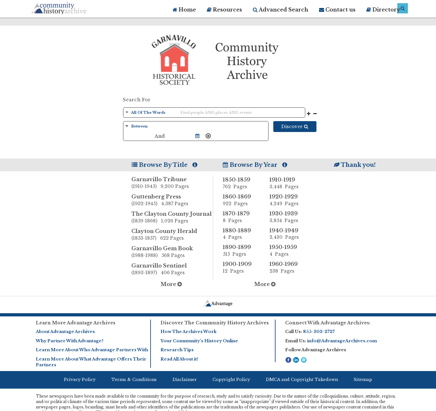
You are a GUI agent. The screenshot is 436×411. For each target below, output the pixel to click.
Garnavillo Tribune (172, 183)
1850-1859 (241, 183)
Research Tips (177, 349)
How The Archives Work (188, 331)
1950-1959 (288, 250)
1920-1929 (288, 200)
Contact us (337, 9)
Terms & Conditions (134, 379)
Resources (224, 9)
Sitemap (363, 379)
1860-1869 (241, 200)
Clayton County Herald (172, 235)
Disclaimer (185, 379)
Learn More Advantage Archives (75, 323)
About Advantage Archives (65, 331)
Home (184, 9)
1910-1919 (288, 183)
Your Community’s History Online (199, 340)
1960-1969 (288, 267)
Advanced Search (280, 9)
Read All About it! (179, 359)
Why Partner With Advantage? (70, 340)
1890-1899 (241, 250)
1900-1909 (241, 267)
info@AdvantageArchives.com (342, 340)
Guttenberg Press (172, 200)
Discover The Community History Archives (214, 323)
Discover (294, 126)
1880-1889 (241, 234)
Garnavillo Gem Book (172, 252)
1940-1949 (288, 234)
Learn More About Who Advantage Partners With (92, 349)
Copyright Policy (231, 379)
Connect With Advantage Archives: (327, 323)
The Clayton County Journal (172, 218)
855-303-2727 (319, 331)
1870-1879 (241, 217)
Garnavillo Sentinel (172, 269)
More (171, 284)
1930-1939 (288, 217)
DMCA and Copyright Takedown (302, 379)
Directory (383, 9)
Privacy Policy (80, 379)
